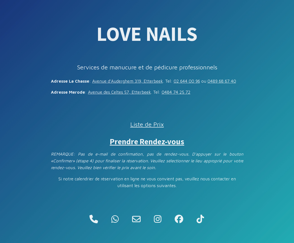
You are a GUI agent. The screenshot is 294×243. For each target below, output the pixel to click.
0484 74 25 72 (176, 92)
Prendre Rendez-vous (147, 142)
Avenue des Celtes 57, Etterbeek (119, 92)
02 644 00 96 (187, 81)
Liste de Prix (147, 124)
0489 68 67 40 (222, 81)
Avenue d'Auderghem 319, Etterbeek (127, 81)
